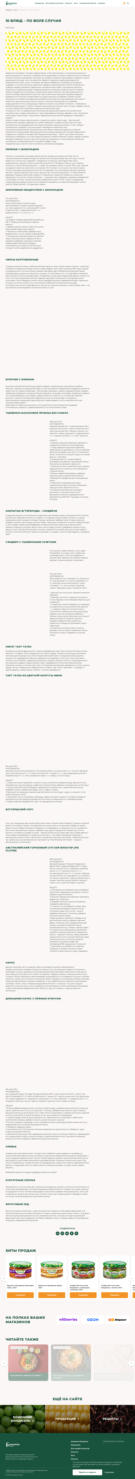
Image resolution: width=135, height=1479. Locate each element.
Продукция (39, 3)
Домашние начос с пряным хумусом (33, 998)
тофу (54, 141)
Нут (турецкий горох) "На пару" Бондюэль (24, 1094)
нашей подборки (32, 1172)
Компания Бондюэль (88, 3)
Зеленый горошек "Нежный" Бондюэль (67, 864)
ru (104, 1443)
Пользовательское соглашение (113, 1441)
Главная (9, 10)
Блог (76, 3)
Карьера (101, 3)
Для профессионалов (54, 3)
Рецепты (68, 3)
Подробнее (109, 1472)
